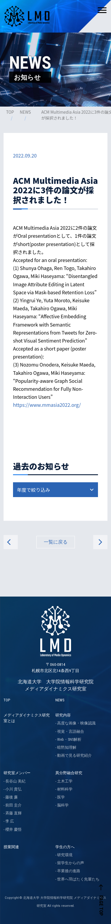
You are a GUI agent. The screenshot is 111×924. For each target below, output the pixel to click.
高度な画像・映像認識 (76, 723)
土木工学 (65, 781)
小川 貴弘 (13, 789)
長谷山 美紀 (15, 781)
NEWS (25, 112)
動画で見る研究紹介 (74, 755)
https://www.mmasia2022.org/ (47, 404)
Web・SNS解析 (69, 739)
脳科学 (63, 805)
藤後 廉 (11, 797)
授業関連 (11, 847)
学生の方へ (65, 847)
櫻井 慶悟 (13, 829)
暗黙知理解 (66, 747)
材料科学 (65, 789)
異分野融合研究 (68, 773)
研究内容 (63, 715)
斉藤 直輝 (13, 813)
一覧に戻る (55, 542)
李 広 (9, 821)
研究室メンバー (17, 773)
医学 (61, 797)
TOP (10, 112)
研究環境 (65, 855)
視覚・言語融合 (70, 731)
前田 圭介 (13, 805)
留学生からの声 (70, 863)
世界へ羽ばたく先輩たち (78, 879)
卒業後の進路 (68, 871)
